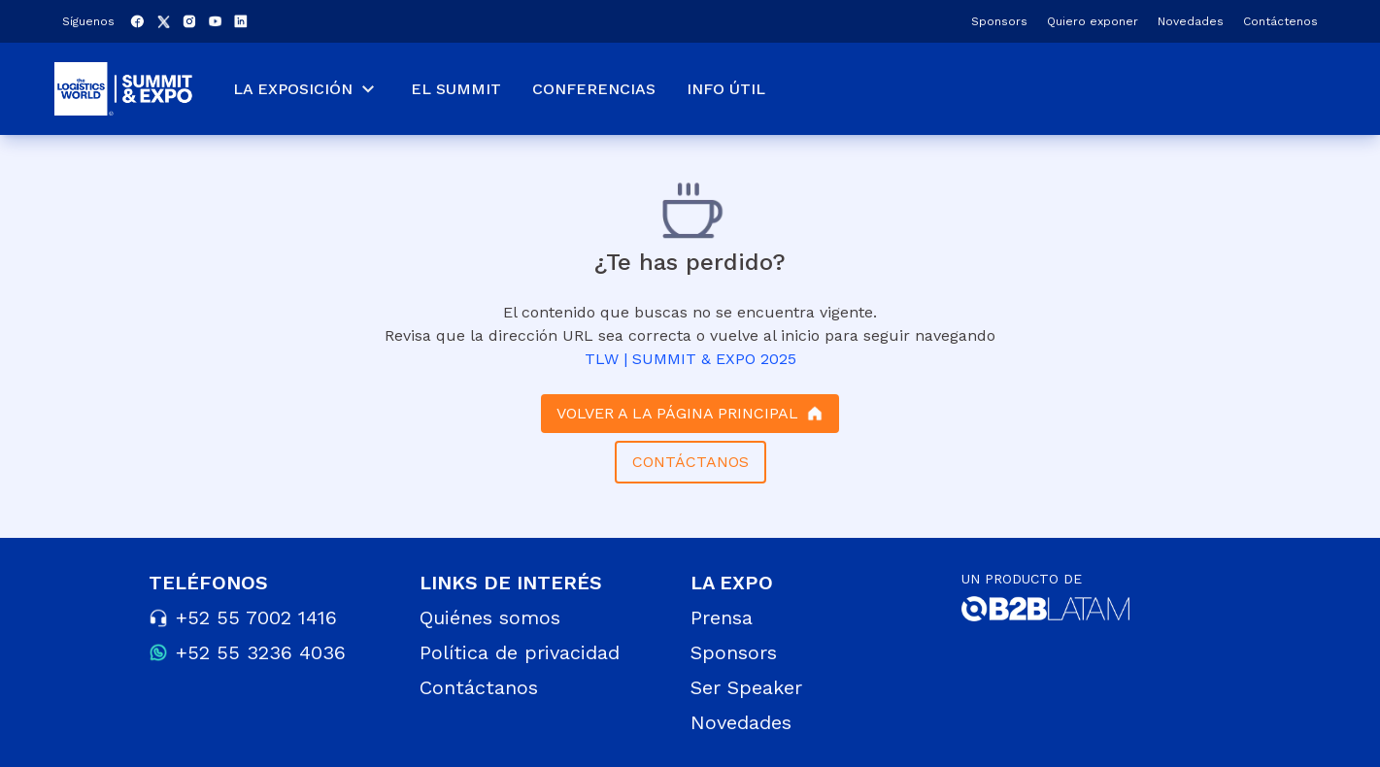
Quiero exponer (1092, 21)
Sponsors (999, 21)
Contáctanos (479, 687)
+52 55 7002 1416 (256, 617)
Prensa (721, 617)
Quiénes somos (490, 617)
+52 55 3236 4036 (261, 652)
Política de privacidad (520, 652)
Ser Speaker (746, 687)
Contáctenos (1280, 21)
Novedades (1191, 21)
